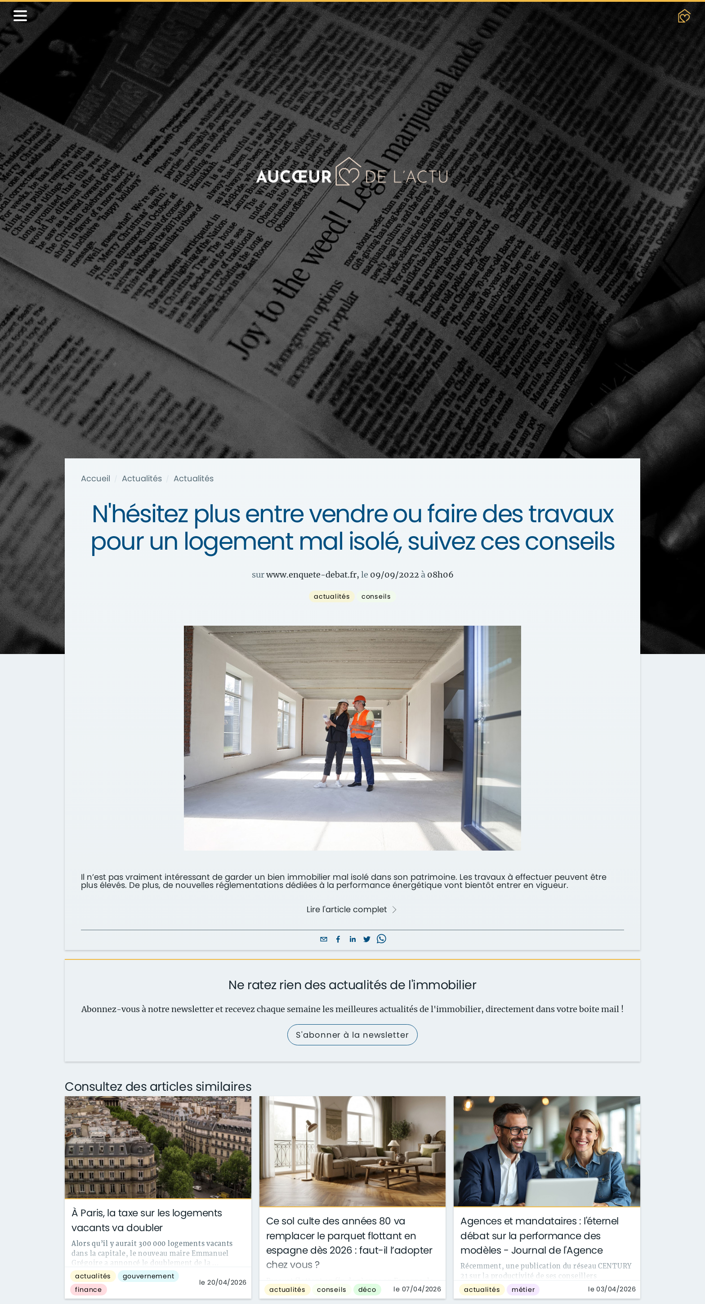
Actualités (142, 479)
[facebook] (338, 940)
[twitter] (367, 940)
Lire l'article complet (352, 909)
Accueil (95, 479)
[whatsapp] (381, 940)
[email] (324, 940)
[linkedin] (352, 940)
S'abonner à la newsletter (352, 1034)
